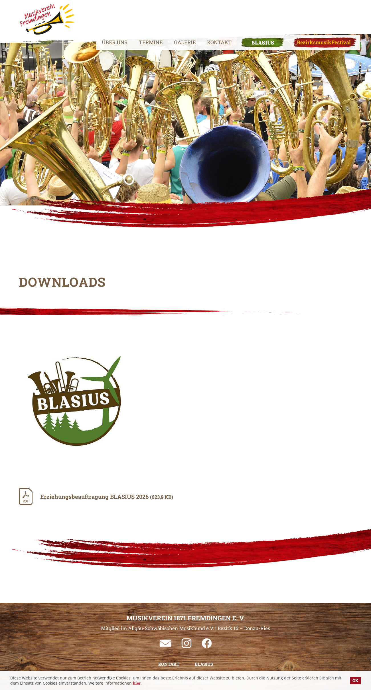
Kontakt (206, 15)
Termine (137, 15)
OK (355, 680)
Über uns (101, 15)
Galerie (172, 15)
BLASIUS (249, 15)
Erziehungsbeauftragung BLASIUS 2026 (106, 496)
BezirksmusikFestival (311, 15)
